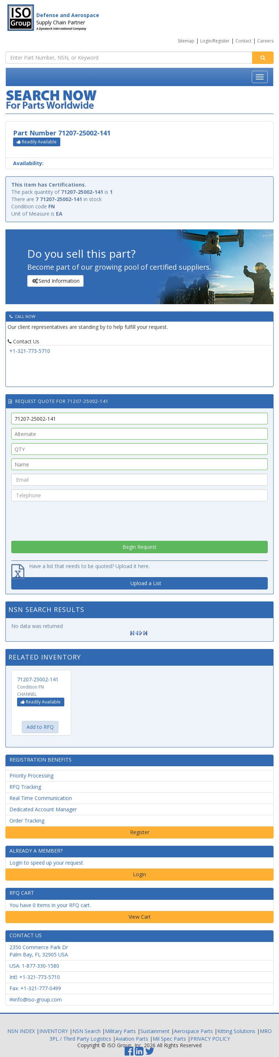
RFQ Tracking (25, 786)
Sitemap (186, 41)
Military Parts (120, 1031)
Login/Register (215, 41)
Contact (243, 41)
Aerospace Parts (193, 1031)
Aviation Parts (132, 1038)
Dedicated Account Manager (43, 809)
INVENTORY (53, 1031)
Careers (265, 41)
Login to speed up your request (46, 862)
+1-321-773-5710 (29, 350)
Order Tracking (26, 820)
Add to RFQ (40, 726)
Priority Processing (31, 775)
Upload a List (145, 583)
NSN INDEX (21, 1031)
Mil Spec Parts (169, 1038)
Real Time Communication (40, 798)
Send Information (55, 281)
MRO (266, 1031)
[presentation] (139, 519)
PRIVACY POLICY (210, 1038)
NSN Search (86, 1031)
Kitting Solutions (236, 1031)
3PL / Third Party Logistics (80, 1038)
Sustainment (155, 1031)
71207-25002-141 (37, 679)
